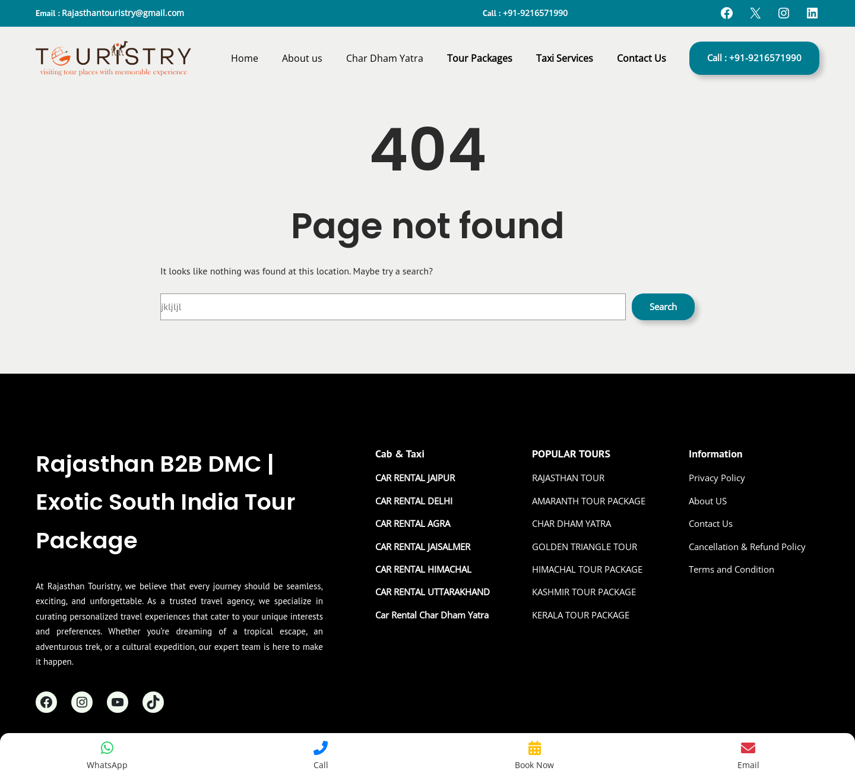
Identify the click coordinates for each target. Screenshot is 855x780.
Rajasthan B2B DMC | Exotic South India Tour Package (165, 502)
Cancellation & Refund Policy (747, 546)
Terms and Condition (731, 569)
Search (663, 306)
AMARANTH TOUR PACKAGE (588, 501)
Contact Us (711, 523)
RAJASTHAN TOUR (568, 478)
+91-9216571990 (535, 12)
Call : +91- (754, 58)
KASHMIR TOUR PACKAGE (584, 592)
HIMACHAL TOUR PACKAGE (587, 569)
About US (708, 501)
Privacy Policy (717, 478)
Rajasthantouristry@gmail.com (123, 12)
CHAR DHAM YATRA (571, 523)
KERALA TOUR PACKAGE (580, 615)
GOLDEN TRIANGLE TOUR (584, 546)
